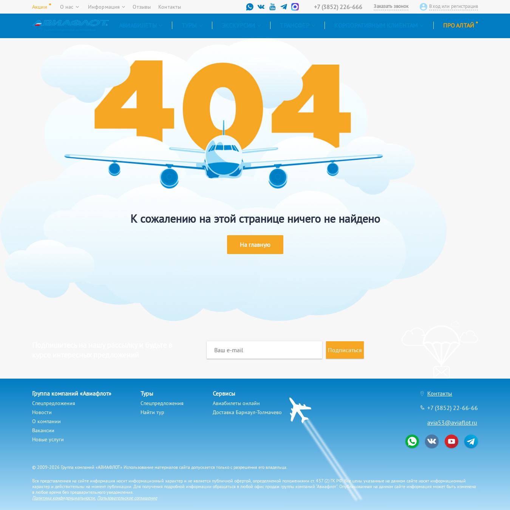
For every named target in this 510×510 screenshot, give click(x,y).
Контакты (169, 6)
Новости (42, 412)
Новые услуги (48, 439)
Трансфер (297, 25)
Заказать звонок (391, 6)
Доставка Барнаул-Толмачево (247, 412)
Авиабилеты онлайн (236, 403)
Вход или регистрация (453, 6)
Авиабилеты (140, 25)
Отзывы (142, 6)
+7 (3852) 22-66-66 (452, 407)
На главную (255, 244)
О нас (69, 6)
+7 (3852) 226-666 (338, 7)
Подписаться (345, 350)
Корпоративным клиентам (379, 25)
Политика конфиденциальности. (64, 498)
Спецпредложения (53, 403)
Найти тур (152, 412)
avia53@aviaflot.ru (452, 422)
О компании (46, 421)
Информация (106, 6)
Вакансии (43, 430)
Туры (192, 25)
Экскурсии (241, 25)
